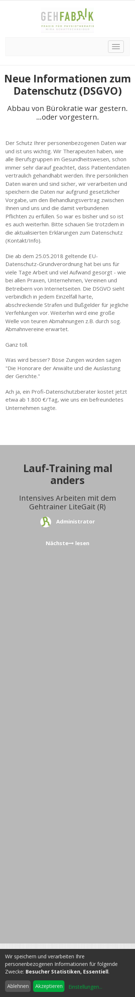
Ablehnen (18, 986)
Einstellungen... (85, 986)
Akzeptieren (49, 986)
